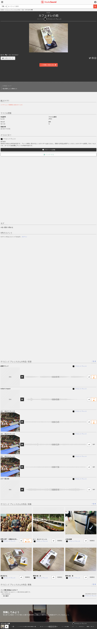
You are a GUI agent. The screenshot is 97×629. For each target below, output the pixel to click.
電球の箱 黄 (69, 576)
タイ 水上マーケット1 (8, 456)
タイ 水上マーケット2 (8, 434)
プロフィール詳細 (48, 149)
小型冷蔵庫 (68, 539)
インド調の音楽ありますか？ (9, 590)
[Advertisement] (48, 74)
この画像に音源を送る (48, 65)
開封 (5, 227)
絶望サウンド (5, 366)
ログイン (24, 236)
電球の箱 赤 (37, 576)
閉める (11, 227)
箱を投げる (4, 576)
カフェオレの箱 (5, 623)
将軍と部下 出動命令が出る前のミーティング (9, 539)
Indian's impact (5, 388)
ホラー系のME (5, 479)
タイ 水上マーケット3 (8, 411)
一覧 (94, 361)
